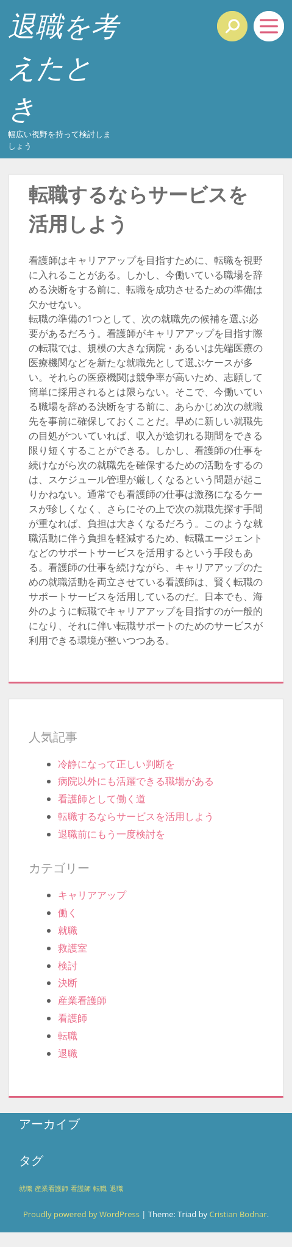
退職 (67, 1053)
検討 (67, 965)
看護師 (72, 1018)
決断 (67, 982)
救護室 (72, 948)
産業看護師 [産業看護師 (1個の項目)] (51, 1188)
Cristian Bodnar (237, 1214)
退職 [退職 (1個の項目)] (116, 1188)
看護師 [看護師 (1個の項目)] (81, 1188)
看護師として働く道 (102, 798)
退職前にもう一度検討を (111, 834)
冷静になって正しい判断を (116, 764)
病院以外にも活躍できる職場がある (136, 781)
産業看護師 (82, 1000)
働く (67, 912)
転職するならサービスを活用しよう (136, 816)
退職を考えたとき (63, 66)
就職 (67, 930)
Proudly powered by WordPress (81, 1214)
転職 (67, 1035)
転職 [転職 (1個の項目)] (100, 1188)
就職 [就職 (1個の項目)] (25, 1188)
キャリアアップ (92, 895)
